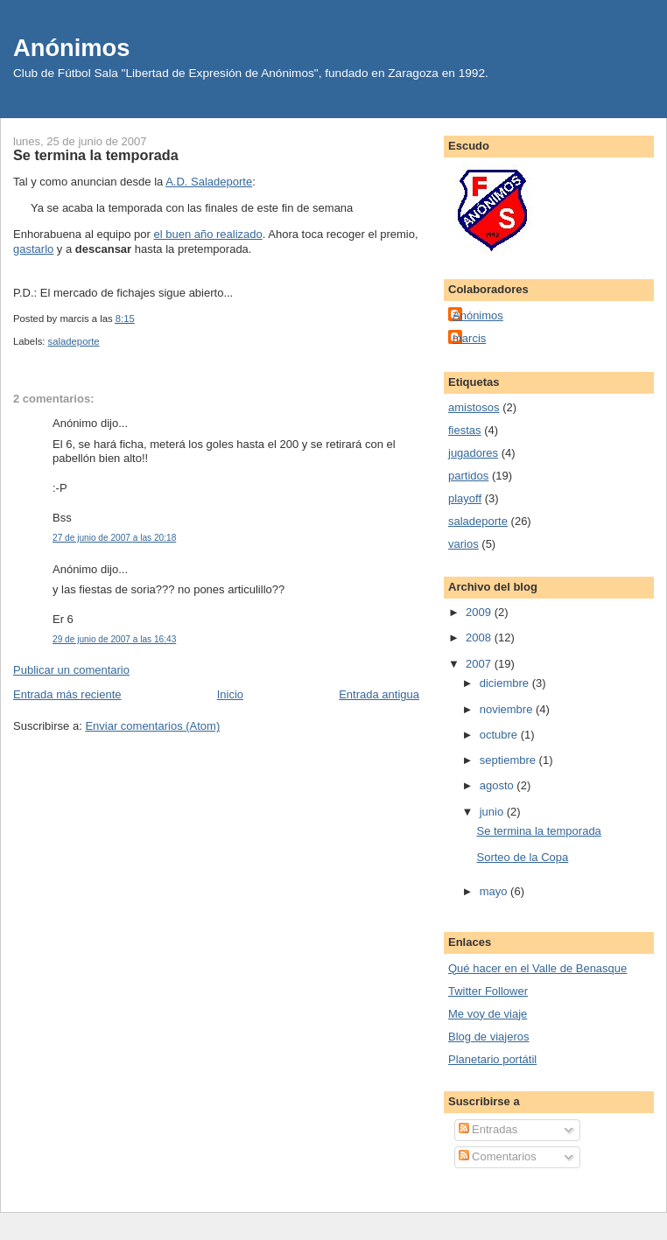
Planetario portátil (492, 1059)
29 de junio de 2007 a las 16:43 (114, 639)
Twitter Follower (488, 991)
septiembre (509, 760)
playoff (464, 498)
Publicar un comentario (71, 669)
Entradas (488, 1129)
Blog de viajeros (489, 1036)
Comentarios (498, 1156)
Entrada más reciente (67, 694)
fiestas (464, 430)
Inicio (230, 694)
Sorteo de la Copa (522, 857)
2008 (480, 637)
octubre (500, 734)
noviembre (508, 709)
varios (463, 543)
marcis (469, 338)
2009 (480, 612)
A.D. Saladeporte (208, 181)
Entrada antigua (379, 694)
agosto (498, 785)
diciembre (506, 683)
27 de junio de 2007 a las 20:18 (114, 538)
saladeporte (74, 341)
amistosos (474, 407)
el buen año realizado (207, 234)
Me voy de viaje (487, 1013)
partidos (468, 475)
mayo (495, 891)
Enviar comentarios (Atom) (152, 725)
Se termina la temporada (96, 155)
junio (493, 811)
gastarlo (33, 249)
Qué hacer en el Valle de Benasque (537, 968)
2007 (480, 663)
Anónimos (71, 47)
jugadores (473, 452)
